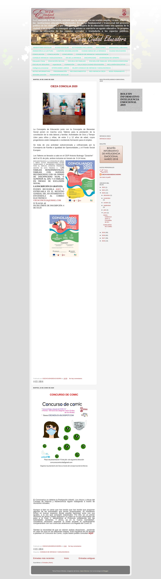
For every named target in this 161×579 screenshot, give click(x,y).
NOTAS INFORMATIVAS (41, 71)
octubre (106, 202)
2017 (103, 238)
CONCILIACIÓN (53, 54)
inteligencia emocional (40, 68)
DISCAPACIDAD (90, 58)
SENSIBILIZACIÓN (39, 75)
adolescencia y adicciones (118, 47)
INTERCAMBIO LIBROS (60, 68)
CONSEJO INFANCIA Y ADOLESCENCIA (47, 58)
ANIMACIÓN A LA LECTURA (43, 51)
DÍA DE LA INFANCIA (73, 58)
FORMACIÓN (69, 64)
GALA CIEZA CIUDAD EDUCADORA (91, 64)
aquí (58, 189)
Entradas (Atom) (47, 562)
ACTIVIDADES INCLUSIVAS (82, 47)
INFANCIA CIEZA (105, 139)
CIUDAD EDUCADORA (117, 51)
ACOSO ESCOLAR (62, 47)
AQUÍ (90, 533)
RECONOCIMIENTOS (78, 71)
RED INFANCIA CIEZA (97, 71)
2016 (103, 241)
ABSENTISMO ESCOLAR (42, 47)
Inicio (66, 558)
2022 (103, 187)
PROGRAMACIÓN (60, 71)
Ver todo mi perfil (105, 177)
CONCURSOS (67, 54)
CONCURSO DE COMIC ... (107, 226)
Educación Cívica (39, 61)
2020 (103, 193)
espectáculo (57, 64)
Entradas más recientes (43, 558)
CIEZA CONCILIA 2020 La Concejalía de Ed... (107, 218)
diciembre (107, 195)
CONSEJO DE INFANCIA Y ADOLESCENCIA (92, 54)
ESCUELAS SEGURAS (41, 64)
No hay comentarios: (75, 378)
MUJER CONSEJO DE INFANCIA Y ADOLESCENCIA (91, 68)
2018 (103, 235)
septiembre (107, 205)
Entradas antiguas (87, 558)
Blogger (105, 571)
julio (105, 210)
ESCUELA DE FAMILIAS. (77, 61)
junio (105, 213)
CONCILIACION (38, 54)
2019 (103, 232)
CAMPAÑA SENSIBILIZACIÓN (67, 51)
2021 (103, 190)
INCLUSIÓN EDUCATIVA (116, 64)
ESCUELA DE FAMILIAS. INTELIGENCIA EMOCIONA (108, 61)
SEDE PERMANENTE (117, 71)
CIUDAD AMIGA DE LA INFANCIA (94, 51)
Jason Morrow (84, 571)
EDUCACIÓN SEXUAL (56, 61)
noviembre (107, 198)
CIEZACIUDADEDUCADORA (111, 174)
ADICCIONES (101, 47)
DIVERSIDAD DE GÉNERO (109, 58)
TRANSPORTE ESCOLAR (59, 75)
